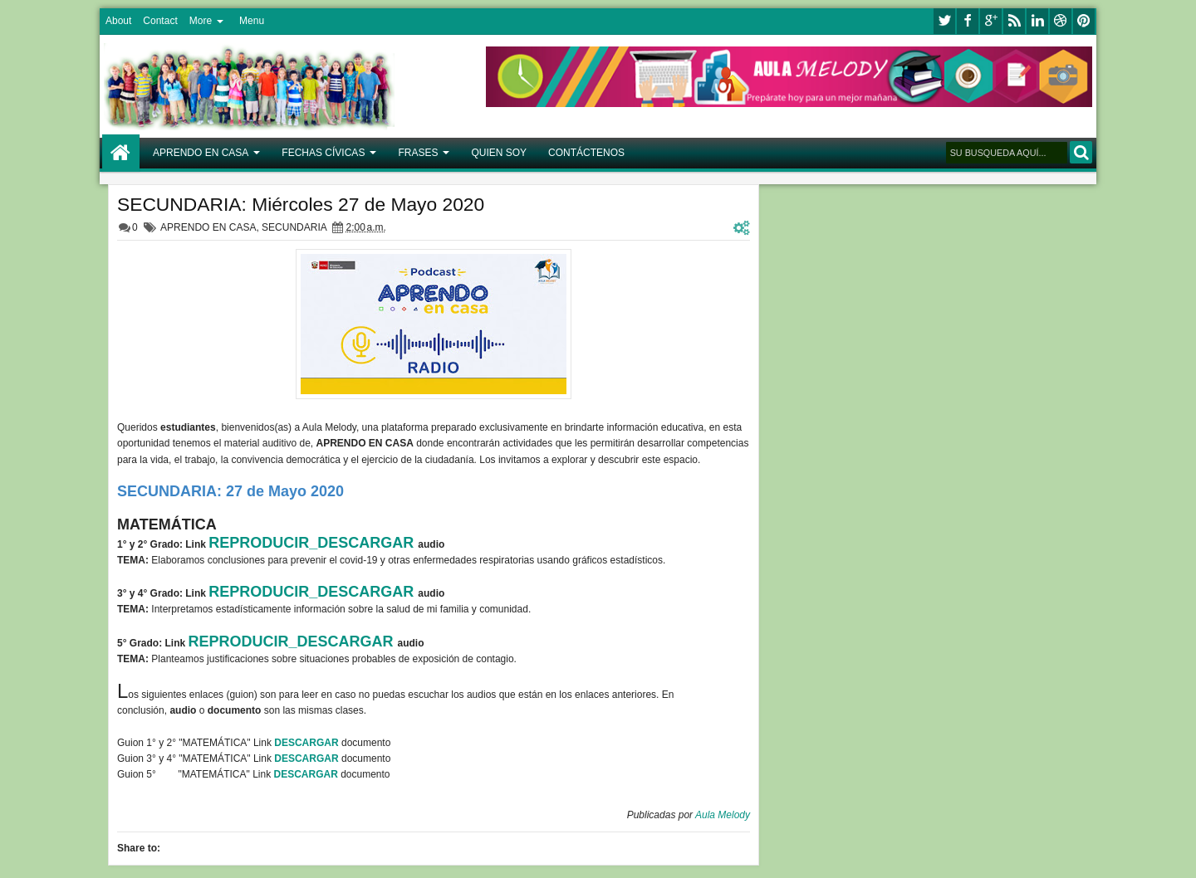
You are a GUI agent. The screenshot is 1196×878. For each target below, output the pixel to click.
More (200, 21)
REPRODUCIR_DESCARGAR (313, 542)
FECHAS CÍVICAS (323, 153)
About (118, 21)
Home (121, 153)
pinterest (1084, 21)
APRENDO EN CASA (200, 153)
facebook (967, 21)
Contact (160, 21)
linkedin (1037, 21)
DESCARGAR (307, 743)
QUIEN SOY (499, 153)
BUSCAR (1081, 152)
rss (1014, 21)
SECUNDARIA (294, 227)
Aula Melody (722, 815)
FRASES (418, 153)
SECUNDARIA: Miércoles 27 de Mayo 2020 (300, 204)
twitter (944, 21)
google (991, 21)
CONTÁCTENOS (586, 153)
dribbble (1060, 21)
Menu (251, 21)
